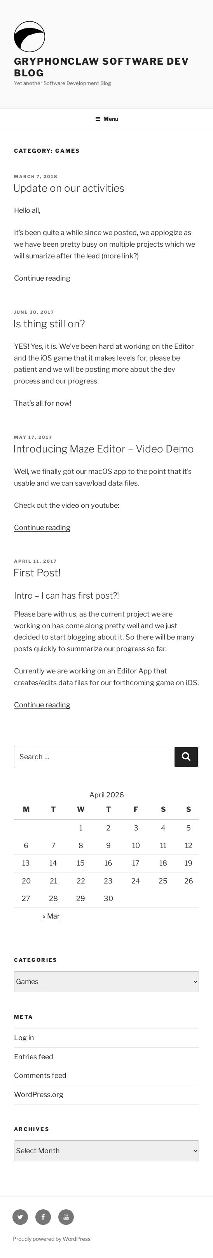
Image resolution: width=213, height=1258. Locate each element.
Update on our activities (68, 188)
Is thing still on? (49, 324)
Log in (24, 1038)
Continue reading (42, 278)
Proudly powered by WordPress (51, 1238)
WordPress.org (38, 1094)
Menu (106, 118)
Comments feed (40, 1075)
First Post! (37, 573)
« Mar (51, 916)
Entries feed (33, 1057)
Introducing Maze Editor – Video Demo (103, 449)
